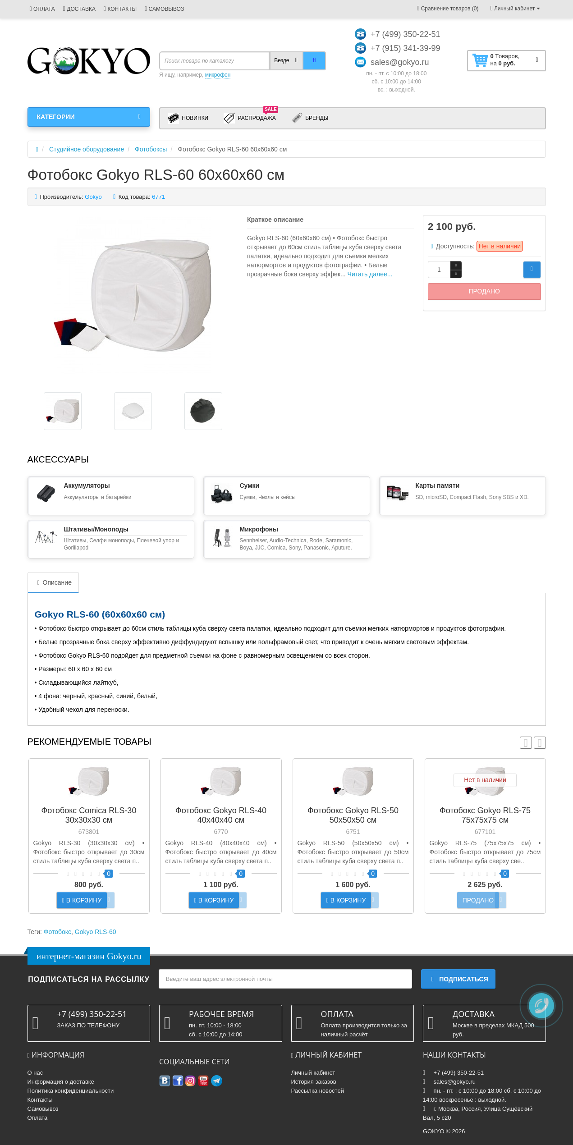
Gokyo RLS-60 (95, 931)
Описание (53, 582)
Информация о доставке (61, 1081)
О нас (35, 1072)
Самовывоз (43, 1108)
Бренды (310, 118)
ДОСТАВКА (79, 9)
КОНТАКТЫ (120, 9)
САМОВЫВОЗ (164, 9)
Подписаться (458, 979)
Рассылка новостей (317, 1090)
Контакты (40, 1099)
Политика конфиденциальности (71, 1090)
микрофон (218, 75)
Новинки (188, 118)
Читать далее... (370, 274)
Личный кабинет (313, 1072)
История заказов (313, 1081)
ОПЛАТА (42, 9)
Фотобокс (57, 931)
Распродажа (251, 117)
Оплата (38, 1117)
